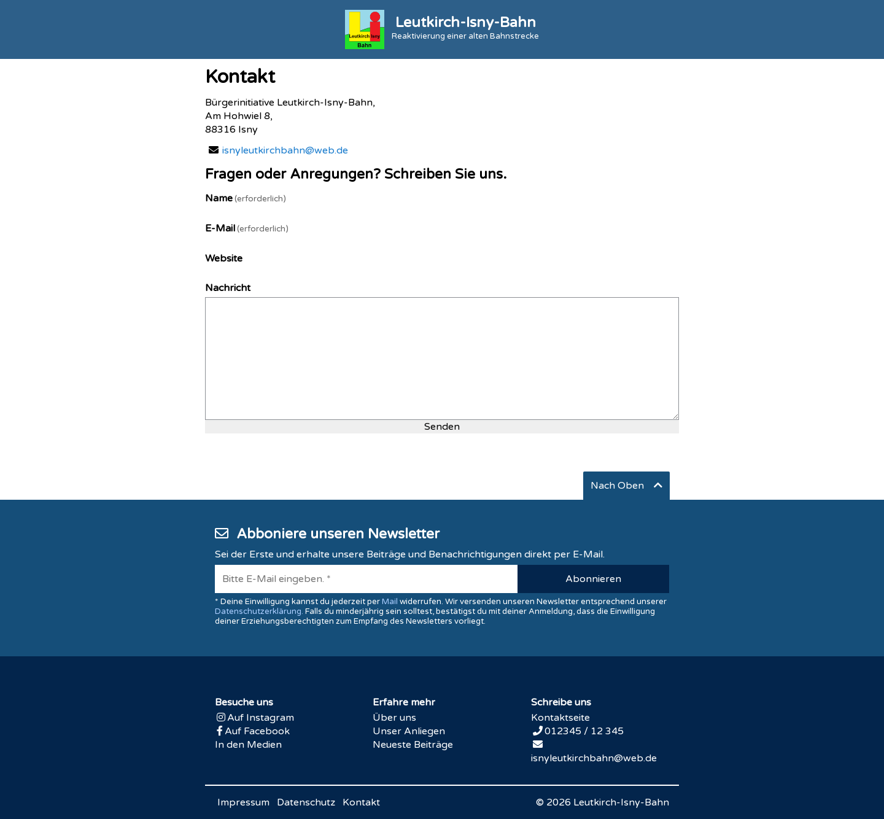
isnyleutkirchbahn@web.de (285, 150)
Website (223, 258)
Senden (442, 427)
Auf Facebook (257, 731)
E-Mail (247, 228)
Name (245, 198)
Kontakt (361, 802)
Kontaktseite (560, 718)
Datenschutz (306, 802)
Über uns (394, 718)
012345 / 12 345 (584, 731)
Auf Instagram (260, 718)
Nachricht (227, 288)
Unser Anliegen (409, 731)
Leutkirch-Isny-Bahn (621, 802)
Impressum (243, 802)
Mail (390, 602)
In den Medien (248, 745)
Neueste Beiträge (413, 745)
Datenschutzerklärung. (259, 611)
